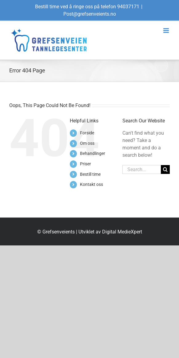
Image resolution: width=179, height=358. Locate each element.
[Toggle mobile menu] (166, 30)
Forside (87, 132)
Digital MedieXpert (122, 232)
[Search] (165, 169)
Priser (85, 163)
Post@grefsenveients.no (89, 14)
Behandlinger (92, 153)
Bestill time (90, 174)
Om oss (87, 143)
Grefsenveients (58, 232)
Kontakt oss (91, 184)
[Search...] (141, 169)
